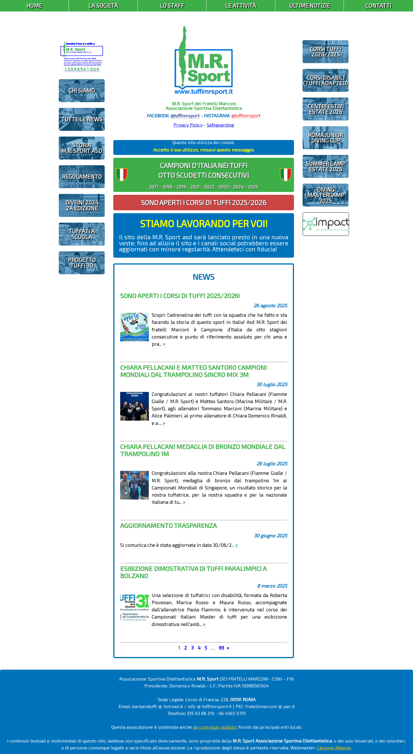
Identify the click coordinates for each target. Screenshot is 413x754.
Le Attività (240, 5)
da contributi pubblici (215, 727)
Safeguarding (220, 124)
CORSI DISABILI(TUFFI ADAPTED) (325, 80)
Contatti (378, 5)
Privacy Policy (188, 124)
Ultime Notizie (309, 5)
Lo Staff (172, 5)
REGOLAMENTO (82, 176)
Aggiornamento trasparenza (168, 525)
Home (34, 5)
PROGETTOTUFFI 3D (82, 262)
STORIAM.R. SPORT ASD (81, 148)
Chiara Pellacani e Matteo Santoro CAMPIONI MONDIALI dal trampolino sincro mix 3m (193, 371)
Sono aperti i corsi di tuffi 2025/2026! (180, 295)
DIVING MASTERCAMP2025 (325, 195)
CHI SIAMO (82, 90)
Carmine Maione (334, 747)
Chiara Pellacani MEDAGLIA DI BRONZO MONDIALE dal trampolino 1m (202, 450)
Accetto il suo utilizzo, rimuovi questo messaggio (203, 149)
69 (221, 647)
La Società (103, 5)
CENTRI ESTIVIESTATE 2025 (326, 109)
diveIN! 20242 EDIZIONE (81, 205)
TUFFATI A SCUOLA (82, 234)
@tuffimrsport (185, 115)
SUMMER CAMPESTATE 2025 (325, 166)
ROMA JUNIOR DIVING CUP (325, 138)
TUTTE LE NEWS (81, 119)
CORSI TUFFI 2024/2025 (325, 52)
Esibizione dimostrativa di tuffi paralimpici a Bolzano (193, 572)
